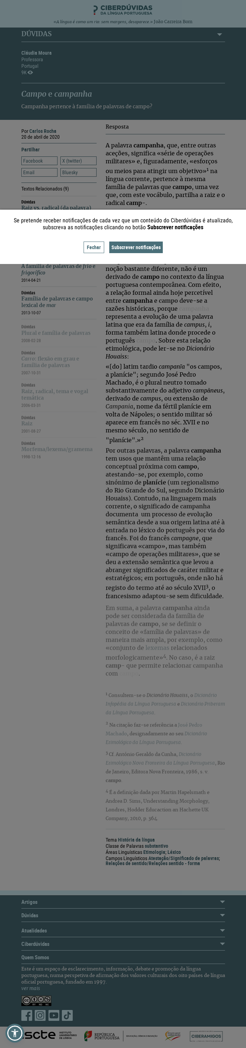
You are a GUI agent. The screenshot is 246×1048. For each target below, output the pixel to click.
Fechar (94, 247)
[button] (14, 1033)
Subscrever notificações (136, 247)
